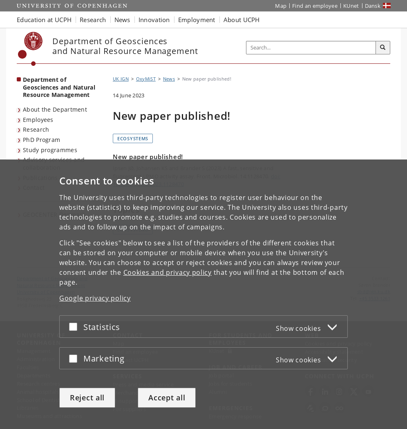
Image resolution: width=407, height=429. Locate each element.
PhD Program (41, 140)
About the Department (55, 109)
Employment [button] (196, 20)
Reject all (87, 397)
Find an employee (315, 5)
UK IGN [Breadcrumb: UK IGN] (121, 79)
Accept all (166, 397)
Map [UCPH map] (280, 5)
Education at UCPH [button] (44, 20)
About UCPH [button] (242, 20)
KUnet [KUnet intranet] (351, 5)
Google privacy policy (95, 298)
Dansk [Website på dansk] (373, 5)
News (169, 79)
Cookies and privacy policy (167, 272)
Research (36, 129)
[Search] (383, 48)
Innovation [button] (154, 20)
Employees (38, 120)
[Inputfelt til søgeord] (311, 47)
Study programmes (50, 150)
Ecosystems (132, 138)
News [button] (122, 20)
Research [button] (93, 20)
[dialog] (203, 294)
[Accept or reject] (75, 326)
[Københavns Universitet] (30, 49)
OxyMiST (146, 79)
